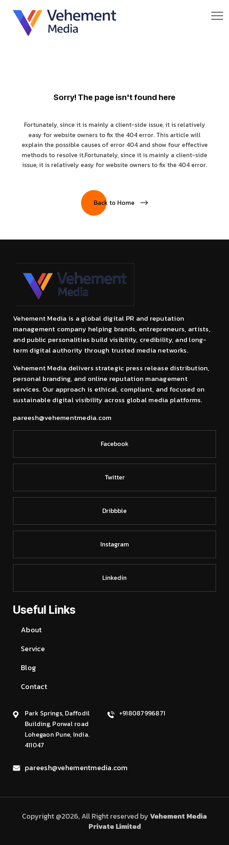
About (31, 629)
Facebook (115, 443)
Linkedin (114, 577)
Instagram (114, 544)
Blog (28, 667)
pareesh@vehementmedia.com (76, 767)
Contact (34, 686)
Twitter (115, 477)
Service (33, 648)
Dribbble (114, 510)
